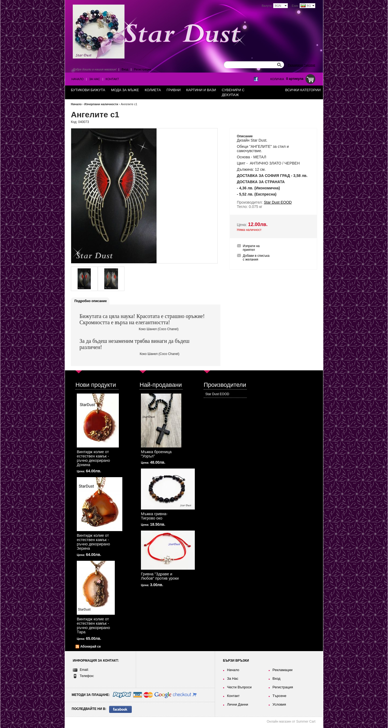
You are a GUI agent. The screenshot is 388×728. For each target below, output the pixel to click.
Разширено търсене (301, 65)
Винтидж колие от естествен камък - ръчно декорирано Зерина (93, 542)
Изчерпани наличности (101, 104)
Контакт (112, 79)
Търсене (279, 696)
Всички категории (303, 90)
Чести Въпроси (239, 687)
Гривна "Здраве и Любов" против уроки (160, 576)
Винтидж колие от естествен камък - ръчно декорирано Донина (93, 458)
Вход (125, 69)
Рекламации (282, 670)
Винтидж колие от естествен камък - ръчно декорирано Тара (93, 625)
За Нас (94, 79)
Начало (77, 79)
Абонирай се (90, 646)
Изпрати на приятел (251, 248)
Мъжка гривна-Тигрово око (154, 516)
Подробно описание (90, 301)
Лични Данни (237, 704)
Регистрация (142, 69)
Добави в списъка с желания (256, 257)
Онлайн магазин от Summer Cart (291, 721)
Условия (279, 704)
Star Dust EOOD (217, 394)
